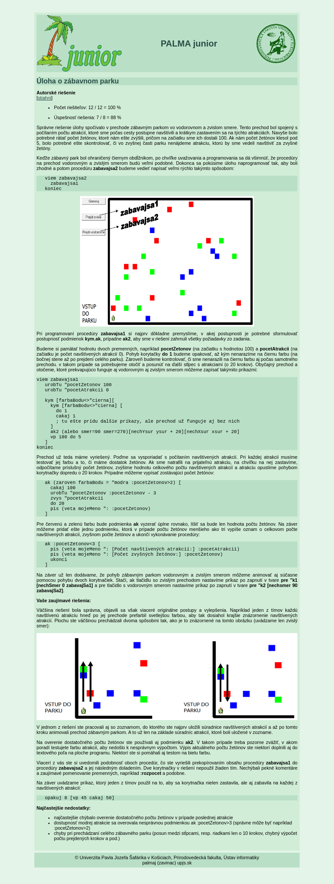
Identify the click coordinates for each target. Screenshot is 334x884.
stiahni (44, 97)
